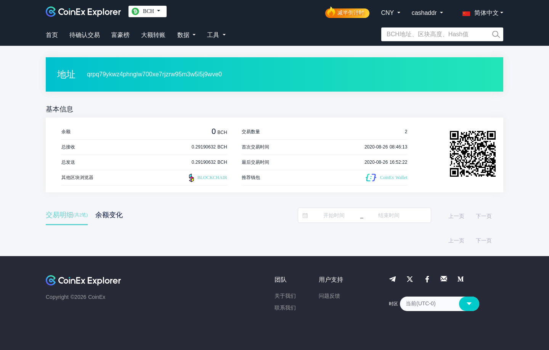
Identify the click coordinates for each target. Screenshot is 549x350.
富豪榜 (120, 35)
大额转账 (153, 35)
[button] (478, 11)
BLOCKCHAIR (207, 177)
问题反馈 (329, 296)
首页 (52, 35)
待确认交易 (84, 35)
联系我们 (285, 308)
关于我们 (285, 296)
